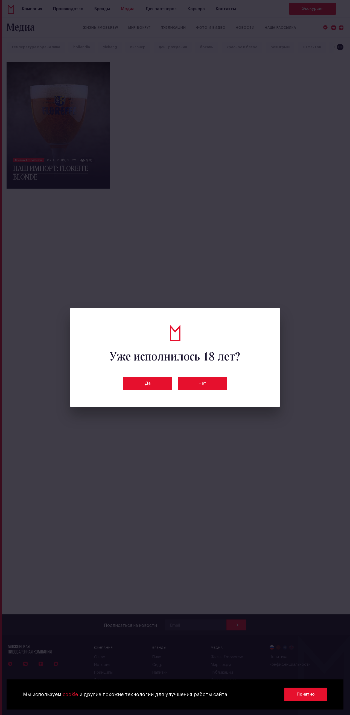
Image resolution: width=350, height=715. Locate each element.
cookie (70, 694)
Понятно (306, 694)
